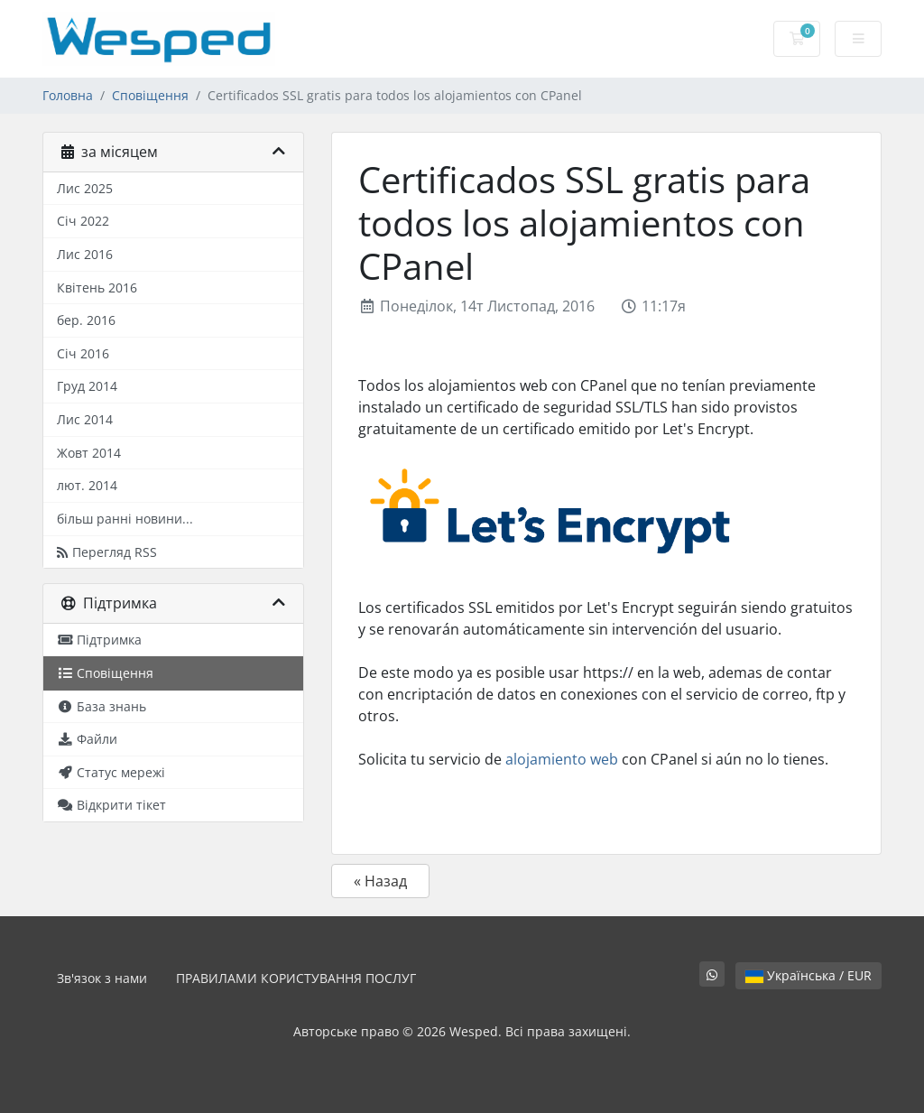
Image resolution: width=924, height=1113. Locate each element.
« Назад (380, 881)
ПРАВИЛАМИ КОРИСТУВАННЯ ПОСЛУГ (296, 978)
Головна (67, 95)
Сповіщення (150, 95)
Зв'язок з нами (102, 978)
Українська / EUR (808, 975)
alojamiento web (561, 759)
